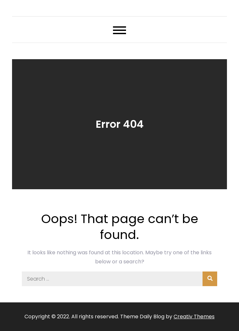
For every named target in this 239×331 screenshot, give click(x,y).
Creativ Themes (194, 316)
